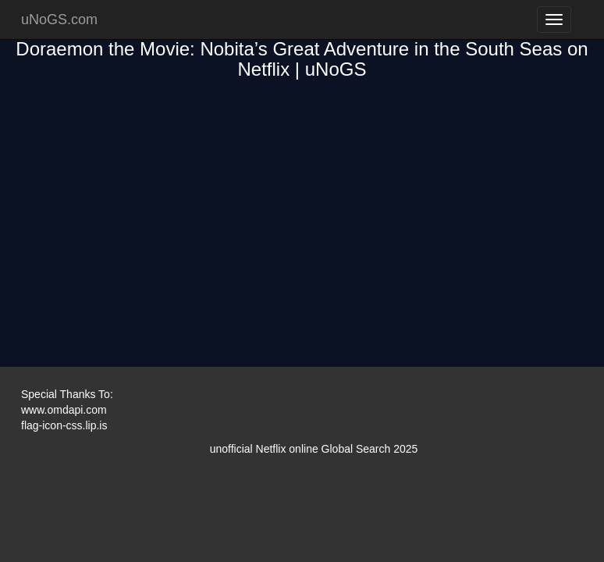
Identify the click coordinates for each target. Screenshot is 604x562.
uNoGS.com (59, 19)
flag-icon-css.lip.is (64, 425)
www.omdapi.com (64, 410)
